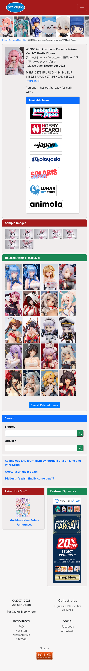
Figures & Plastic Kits (17, 40)
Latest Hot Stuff (16, 491)
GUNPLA (11, 441)
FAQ (21, 626)
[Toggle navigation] (82, 7)
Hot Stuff (21, 631)
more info (33, 81)
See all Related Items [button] (44, 405)
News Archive (21, 635)
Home (4, 40)
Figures (10, 426)
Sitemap (21, 639)
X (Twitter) (67, 631)
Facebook (68, 626)
